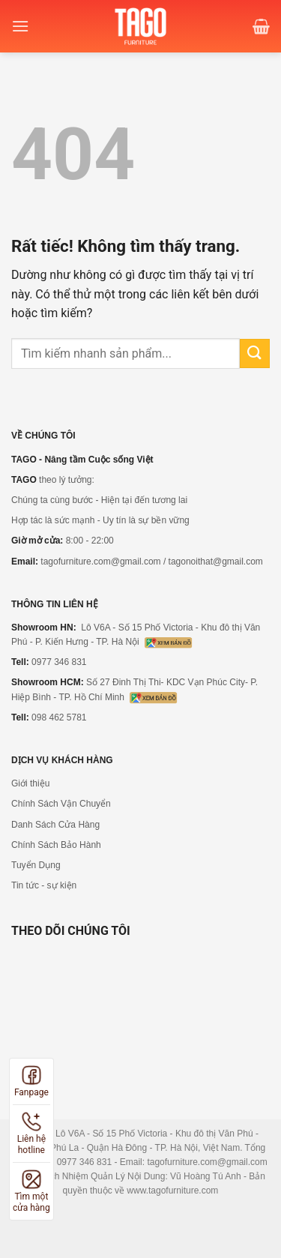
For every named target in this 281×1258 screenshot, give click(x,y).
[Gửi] (255, 353)
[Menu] (20, 25)
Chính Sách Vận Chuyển (61, 803)
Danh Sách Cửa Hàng (55, 824)
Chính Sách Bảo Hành (56, 845)
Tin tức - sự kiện (43, 885)
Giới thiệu (30, 783)
